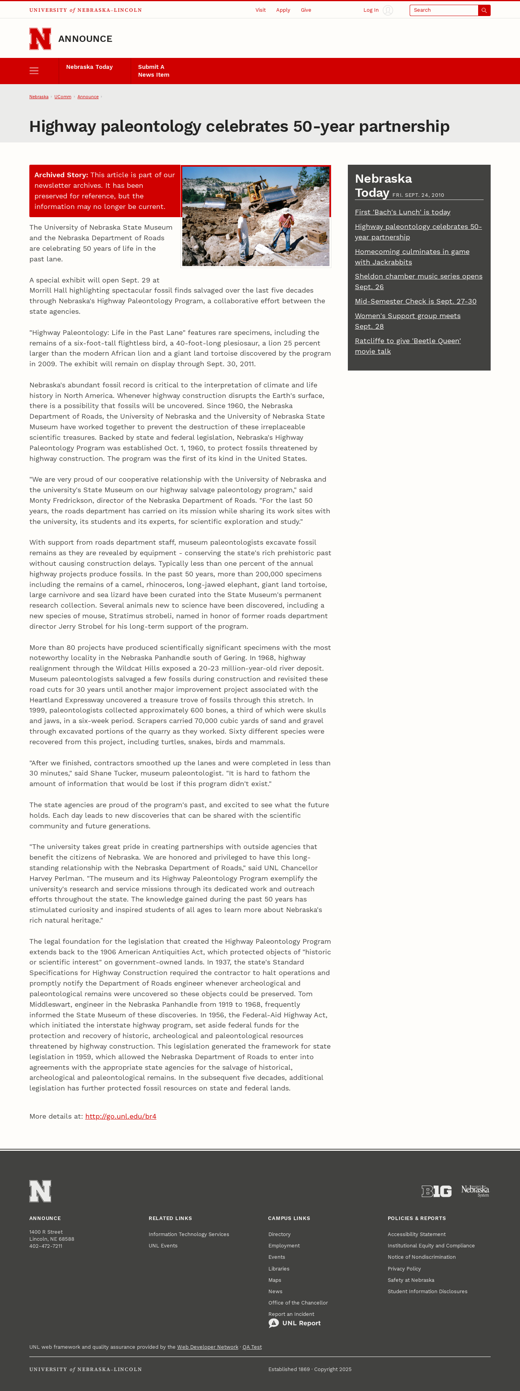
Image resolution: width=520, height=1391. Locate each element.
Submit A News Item (153, 70)
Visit (261, 10)
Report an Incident (294, 1319)
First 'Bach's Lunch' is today (402, 212)
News (275, 1291)
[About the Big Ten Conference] (437, 1191)
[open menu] (44, 71)
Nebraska (39, 96)
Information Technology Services (189, 1234)
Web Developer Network (207, 1347)
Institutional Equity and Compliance (431, 1246)
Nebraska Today (89, 66)
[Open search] (450, 10)
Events (276, 1257)
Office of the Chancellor (298, 1303)
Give (306, 10)
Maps (274, 1280)
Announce (85, 38)
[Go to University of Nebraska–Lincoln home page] (40, 39)
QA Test (252, 1347)
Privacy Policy (404, 1269)
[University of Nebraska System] (476, 1191)
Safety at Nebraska (411, 1280)
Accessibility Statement (417, 1234)
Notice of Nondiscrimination (422, 1257)
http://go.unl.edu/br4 (121, 1116)
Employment (284, 1246)
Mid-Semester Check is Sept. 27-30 (416, 301)
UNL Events (163, 1246)
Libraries (279, 1269)
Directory (279, 1234)
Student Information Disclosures (428, 1291)
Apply (283, 10)
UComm (62, 96)
